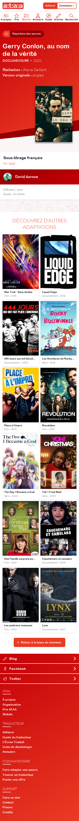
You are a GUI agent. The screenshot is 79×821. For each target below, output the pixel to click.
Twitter (39, 679)
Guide (48, 17)
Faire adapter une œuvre (20, 769)
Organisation (12, 704)
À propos (9, 699)
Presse (7, 807)
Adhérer (50, 5)
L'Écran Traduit (13, 742)
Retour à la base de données (39, 642)
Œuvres (26, 17)
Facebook (39, 668)
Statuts (8, 714)
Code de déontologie (17, 747)
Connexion (66, 5)
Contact (8, 802)
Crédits (8, 812)
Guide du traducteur (17, 737)
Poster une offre (14, 779)
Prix (16, 17)
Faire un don (11, 797)
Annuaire (38, 17)
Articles (58, 17)
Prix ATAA (10, 709)
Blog (39, 658)
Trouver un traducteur (18, 774)
